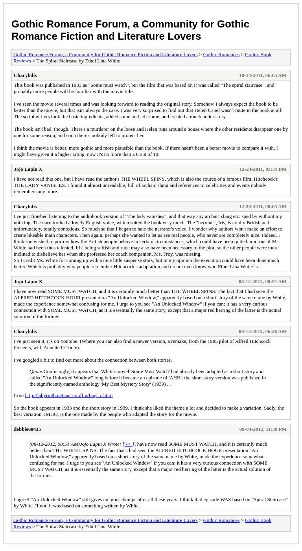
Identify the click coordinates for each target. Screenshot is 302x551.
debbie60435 (27, 429)
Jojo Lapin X (28, 169)
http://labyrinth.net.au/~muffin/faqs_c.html (69, 395)
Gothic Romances (221, 54)
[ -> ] (128, 444)
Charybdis (25, 75)
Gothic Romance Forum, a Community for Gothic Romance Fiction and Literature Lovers (130, 30)
